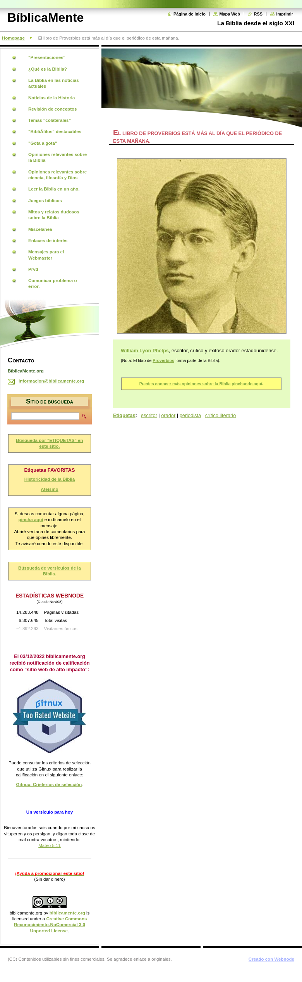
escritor (149, 415)
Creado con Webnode (271, 959)
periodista (190, 415)
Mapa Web (229, 14)
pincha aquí (31, 519)
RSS (258, 14)
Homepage (13, 38)
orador (168, 415)
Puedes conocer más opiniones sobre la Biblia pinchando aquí (200, 383)
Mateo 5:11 (49, 845)
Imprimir (284, 14)
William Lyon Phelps (145, 350)
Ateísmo (49, 489)
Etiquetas (124, 415)
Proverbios (163, 360)
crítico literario (220, 415)
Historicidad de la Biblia (49, 479)
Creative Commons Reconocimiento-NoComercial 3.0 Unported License (50, 924)
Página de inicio (189, 14)
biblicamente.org (26, 913)
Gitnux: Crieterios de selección (49, 784)
